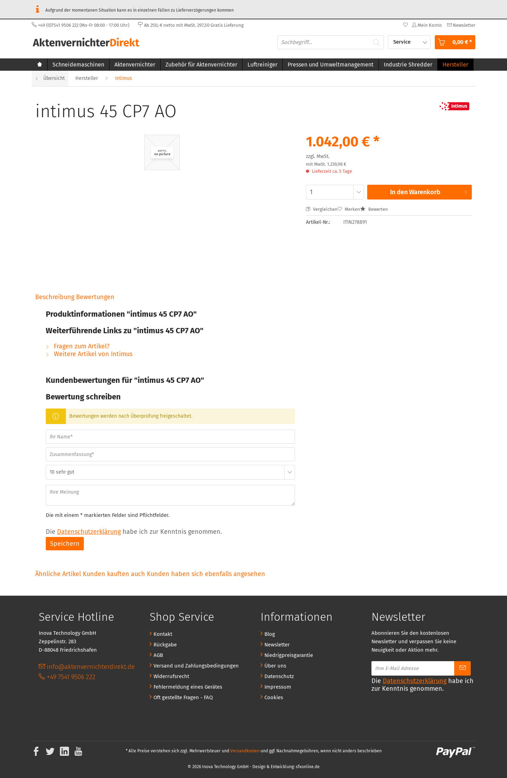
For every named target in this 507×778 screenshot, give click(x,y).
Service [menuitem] (402, 42)
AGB (158, 655)
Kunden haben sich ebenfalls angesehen (206, 574)
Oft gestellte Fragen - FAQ (183, 697)
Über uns (275, 666)
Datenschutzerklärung (89, 532)
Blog (269, 634)
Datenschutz (279, 676)
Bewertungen (95, 297)
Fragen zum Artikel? (77, 346)
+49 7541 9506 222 (67, 677)
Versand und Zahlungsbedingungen (196, 666)
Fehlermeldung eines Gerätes (188, 687)
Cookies (273, 697)
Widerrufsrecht (171, 676)
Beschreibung (54, 297)
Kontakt (163, 634)
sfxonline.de (308, 766)
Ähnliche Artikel (58, 574)
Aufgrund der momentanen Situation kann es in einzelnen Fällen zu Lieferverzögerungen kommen (133, 9)
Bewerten (374, 209)
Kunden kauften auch (114, 574)
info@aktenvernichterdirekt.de (87, 667)
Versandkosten (244, 750)
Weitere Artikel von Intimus (89, 354)
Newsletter (277, 644)
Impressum (277, 687)
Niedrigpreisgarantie (288, 655)
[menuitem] (460, 25)
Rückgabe (165, 644)
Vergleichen (322, 209)
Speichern (65, 544)
